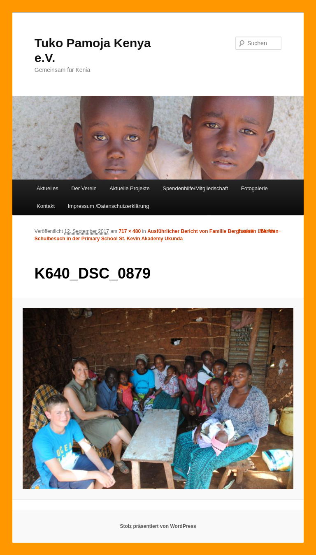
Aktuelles (47, 188)
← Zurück (242, 231)
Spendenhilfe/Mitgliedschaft (195, 188)
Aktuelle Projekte (129, 188)
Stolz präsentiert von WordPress (158, 526)
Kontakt (46, 206)
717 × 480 (129, 231)
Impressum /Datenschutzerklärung (108, 206)
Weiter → (270, 231)
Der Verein (83, 188)
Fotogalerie (254, 188)
